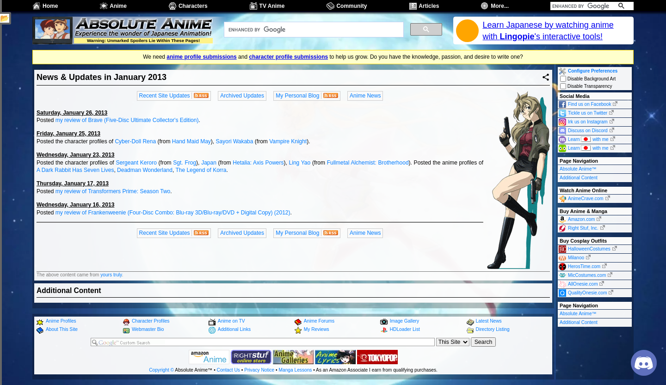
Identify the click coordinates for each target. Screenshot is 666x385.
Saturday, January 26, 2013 (72, 113)
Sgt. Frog (184, 162)
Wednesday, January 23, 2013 (75, 155)
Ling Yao (300, 162)
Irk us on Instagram (588, 121)
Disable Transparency (586, 86)
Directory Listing (493, 329)
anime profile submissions (201, 57)
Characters (193, 6)
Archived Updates (242, 95)
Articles (429, 6)
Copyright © (161, 370)
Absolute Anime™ (578, 168)
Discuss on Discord (588, 130)
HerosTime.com (584, 266)
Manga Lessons (295, 370)
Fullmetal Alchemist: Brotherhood (368, 162)
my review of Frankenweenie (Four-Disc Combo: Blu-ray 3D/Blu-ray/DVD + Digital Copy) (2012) (173, 212)
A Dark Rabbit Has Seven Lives (75, 170)
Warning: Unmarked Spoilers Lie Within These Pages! (143, 40)
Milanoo (576, 257)
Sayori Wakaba (234, 141)
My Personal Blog (297, 95)
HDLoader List (405, 329)
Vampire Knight (288, 141)
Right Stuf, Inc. (583, 228)
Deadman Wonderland (145, 170)
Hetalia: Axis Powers (258, 162)
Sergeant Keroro (136, 162)
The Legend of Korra (200, 170)
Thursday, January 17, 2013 (73, 183)
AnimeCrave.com (586, 198)
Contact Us (228, 370)
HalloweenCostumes (589, 248)
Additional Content (579, 177)
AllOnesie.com (583, 284)
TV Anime (272, 6)
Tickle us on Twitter (587, 113)
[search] (581, 6)
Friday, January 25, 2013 (68, 133)
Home (50, 6)
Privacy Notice (259, 370)
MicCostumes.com (587, 275)
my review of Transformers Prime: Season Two (113, 191)
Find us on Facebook (589, 104)
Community (351, 6)
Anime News (365, 95)
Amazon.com (581, 219)
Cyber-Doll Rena (135, 141)
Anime (118, 6)
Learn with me (588, 139)
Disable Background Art (588, 78)
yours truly (111, 274)
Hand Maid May (191, 141)
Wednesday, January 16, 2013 (75, 205)
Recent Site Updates (164, 95)
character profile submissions (288, 57)
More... (500, 6)
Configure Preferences (592, 70)
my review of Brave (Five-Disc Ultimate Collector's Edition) (127, 120)
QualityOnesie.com (587, 292)
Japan (208, 162)
